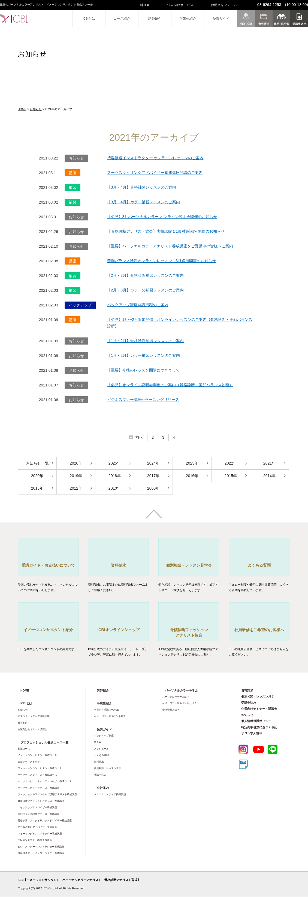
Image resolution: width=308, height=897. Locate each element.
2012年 (76, 488)
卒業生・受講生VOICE (106, 709)
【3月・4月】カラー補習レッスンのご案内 (143, 202)
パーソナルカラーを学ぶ (181, 690)
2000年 (153, 488)
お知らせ (36, 109)
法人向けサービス (180, 5)
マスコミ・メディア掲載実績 (34, 716)
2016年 (192, 476)
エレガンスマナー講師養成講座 (35, 840)
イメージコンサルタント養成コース (37, 755)
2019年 (76, 476)
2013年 (37, 488)
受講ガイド (221, 18)
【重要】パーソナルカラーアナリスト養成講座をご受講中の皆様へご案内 (170, 246)
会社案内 (23, 722)
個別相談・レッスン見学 (107, 768)
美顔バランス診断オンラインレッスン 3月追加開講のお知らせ (161, 261)
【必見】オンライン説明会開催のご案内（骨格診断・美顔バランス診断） (170, 385)
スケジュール (101, 748)
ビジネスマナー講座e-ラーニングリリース (143, 399)
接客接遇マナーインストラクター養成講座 (41, 853)
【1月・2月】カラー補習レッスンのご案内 (143, 355)
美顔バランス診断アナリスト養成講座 (38, 814)
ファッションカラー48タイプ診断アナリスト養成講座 (47, 794)
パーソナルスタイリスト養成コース (37, 774)
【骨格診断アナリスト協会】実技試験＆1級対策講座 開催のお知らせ (166, 231)
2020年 (37, 476)
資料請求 (99, 761)
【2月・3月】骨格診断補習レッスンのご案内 (145, 275)
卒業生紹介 (188, 18)
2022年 (231, 463)
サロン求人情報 (251, 733)
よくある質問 (101, 755)
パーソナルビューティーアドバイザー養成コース (45, 781)
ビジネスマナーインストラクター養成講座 (41, 846)
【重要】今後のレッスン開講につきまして (143, 370)
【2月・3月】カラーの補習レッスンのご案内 (145, 290)
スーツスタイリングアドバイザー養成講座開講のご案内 (155, 172)
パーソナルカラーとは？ (175, 696)
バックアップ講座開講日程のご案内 (137, 305)
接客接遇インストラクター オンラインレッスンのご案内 (155, 158)
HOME (22, 109)
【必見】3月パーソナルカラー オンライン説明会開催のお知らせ (162, 216)
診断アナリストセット (30, 761)
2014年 (269, 476)
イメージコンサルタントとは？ (179, 703)
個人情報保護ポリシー (256, 721)
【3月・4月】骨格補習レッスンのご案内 (141, 187)
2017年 (153, 476)
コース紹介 (122, 18)
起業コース (24, 748)
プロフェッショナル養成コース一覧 (44, 742)
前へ (139, 437)
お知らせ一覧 (37, 463)
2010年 (114, 488)
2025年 (114, 463)
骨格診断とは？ (170, 709)
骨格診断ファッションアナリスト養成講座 (41, 801)
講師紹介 (154, 18)
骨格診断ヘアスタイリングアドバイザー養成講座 (45, 820)
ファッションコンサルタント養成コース (40, 768)
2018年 (114, 476)
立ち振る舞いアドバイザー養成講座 (37, 827)
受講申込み (100, 774)
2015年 (231, 476)
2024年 (153, 463)
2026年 (76, 463)
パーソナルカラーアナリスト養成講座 (38, 788)
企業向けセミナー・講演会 (32, 729)
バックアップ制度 (104, 735)
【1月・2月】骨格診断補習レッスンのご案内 (145, 341)
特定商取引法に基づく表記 (259, 727)
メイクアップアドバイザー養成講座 (37, 807)
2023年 (192, 463)
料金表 (145, 5)
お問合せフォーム (224, 5)
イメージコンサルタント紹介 (110, 716)
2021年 (269, 463)
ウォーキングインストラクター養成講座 (40, 833)
